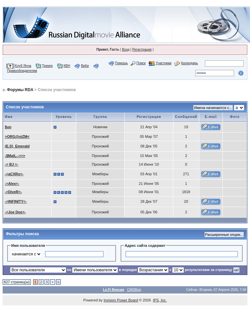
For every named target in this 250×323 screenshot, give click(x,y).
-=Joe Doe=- (15, 212)
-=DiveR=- (13, 192)
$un (8, 127)
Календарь (189, 63)
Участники (163, 63)
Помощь (121, 63)
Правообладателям (22, 71)
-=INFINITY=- (16, 201)
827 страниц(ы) (17, 282)
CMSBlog (134, 290)
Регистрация (142, 49)
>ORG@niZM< (17, 136)
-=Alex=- (12, 184)
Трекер (47, 66)
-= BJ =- (11, 164)
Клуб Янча (23, 66)
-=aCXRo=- (14, 174)
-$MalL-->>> (15, 156)
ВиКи (85, 66)
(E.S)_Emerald (17, 146)
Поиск (141, 63)
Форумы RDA (20, 89)
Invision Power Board (120, 300)
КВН (67, 66)
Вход (126, 49)
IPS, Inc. (160, 300)
